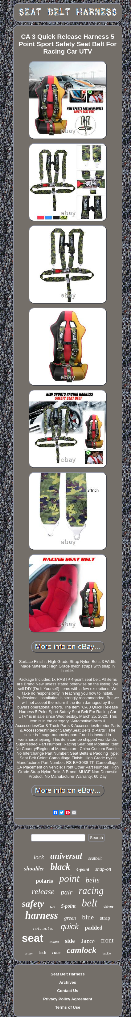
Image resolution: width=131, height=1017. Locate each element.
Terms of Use (67, 1007)
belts (93, 880)
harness (41, 915)
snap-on (103, 869)
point (69, 878)
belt (89, 903)
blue (88, 917)
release (43, 891)
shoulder (34, 869)
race (56, 952)
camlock (81, 950)
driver (108, 906)
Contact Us (67, 990)
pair (66, 892)
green (70, 918)
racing (91, 890)
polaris (44, 881)
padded (93, 928)
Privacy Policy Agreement (67, 999)
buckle (107, 953)
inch (42, 952)
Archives (67, 982)
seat (32, 938)
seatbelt (95, 858)
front (107, 940)
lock (39, 857)
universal (66, 856)
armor (29, 953)
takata (54, 942)
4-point (82, 869)
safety (33, 903)
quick (70, 926)
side (70, 941)
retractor (44, 928)
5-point (68, 906)
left (52, 907)
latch (88, 941)
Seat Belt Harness (68, 974)
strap (105, 918)
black (60, 867)
